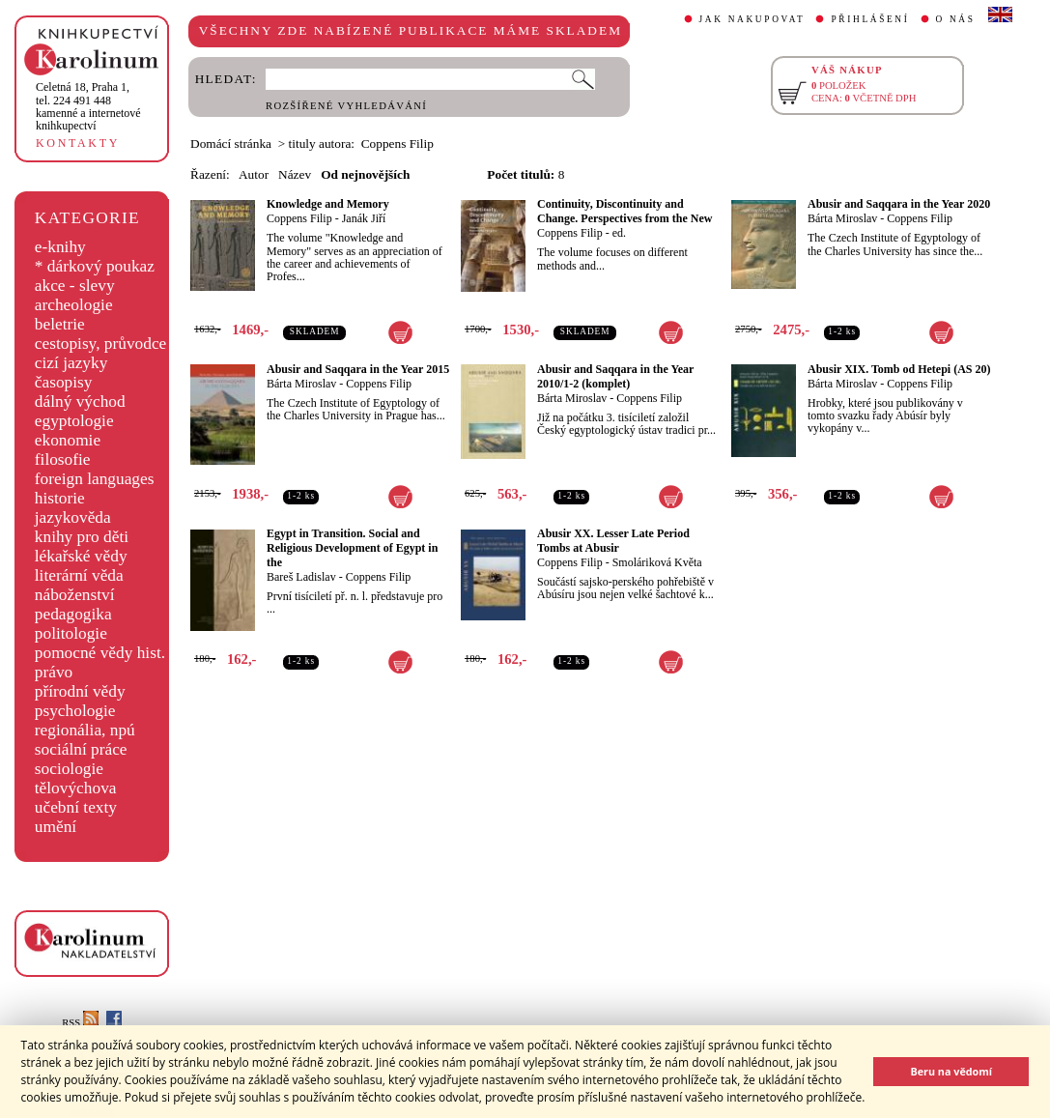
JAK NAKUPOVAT (752, 19)
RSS (80, 1023)
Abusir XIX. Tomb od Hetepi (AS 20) (899, 369)
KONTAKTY (78, 143)
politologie (71, 633)
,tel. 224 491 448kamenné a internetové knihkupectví (88, 106)
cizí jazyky (71, 363)
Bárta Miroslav (842, 218)
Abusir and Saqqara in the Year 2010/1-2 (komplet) (615, 376)
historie (60, 498)
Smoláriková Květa (657, 562)
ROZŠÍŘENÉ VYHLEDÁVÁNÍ (346, 105)
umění (55, 826)
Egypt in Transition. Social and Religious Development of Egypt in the (352, 548)
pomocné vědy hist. (100, 653)
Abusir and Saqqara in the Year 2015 (358, 369)
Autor (254, 174)
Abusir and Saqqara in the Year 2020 (899, 204)
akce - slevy (75, 285)
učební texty (76, 807)
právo (53, 672)
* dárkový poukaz (95, 266)
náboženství (75, 595)
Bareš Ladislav (301, 577)
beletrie (60, 324)
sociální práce (81, 749)
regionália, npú (85, 730)
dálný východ (80, 401)
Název (294, 174)
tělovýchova (76, 788)
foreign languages (95, 479)
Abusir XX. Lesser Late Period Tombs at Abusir (613, 541)
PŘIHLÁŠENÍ (870, 19)
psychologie (75, 711)
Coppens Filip (299, 218)
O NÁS (956, 19)
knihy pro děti (81, 537)
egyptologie (74, 421)
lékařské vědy (81, 556)
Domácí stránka (230, 143)
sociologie (69, 769)
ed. (619, 233)
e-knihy (60, 247)
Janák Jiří (364, 218)
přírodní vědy (80, 691)
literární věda (79, 575)
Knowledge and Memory (328, 204)
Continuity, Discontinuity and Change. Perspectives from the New (624, 211)
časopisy (64, 382)
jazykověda (73, 517)
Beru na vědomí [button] (951, 1071)
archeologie (74, 305)
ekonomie (67, 440)
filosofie (63, 459)
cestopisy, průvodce (101, 343)
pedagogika (73, 614)
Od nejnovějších (365, 174)
